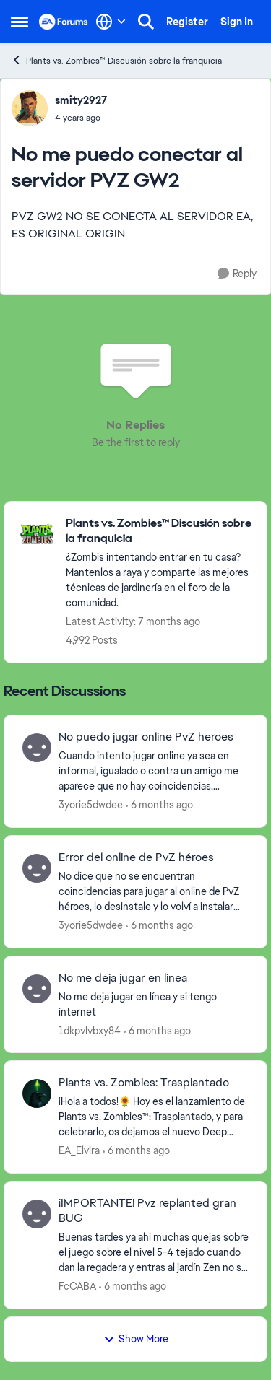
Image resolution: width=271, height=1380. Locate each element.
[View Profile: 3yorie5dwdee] (36, 747)
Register (187, 21)
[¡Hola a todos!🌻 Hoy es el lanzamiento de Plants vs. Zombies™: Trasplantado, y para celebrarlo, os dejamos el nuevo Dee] (154, 1117)
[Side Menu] (19, 21)
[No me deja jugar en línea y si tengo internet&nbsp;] (154, 1004)
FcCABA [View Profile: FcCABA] (77, 1286)
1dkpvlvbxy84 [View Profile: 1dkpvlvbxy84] (90, 1029)
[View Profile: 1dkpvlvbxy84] (36, 988)
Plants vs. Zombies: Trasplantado (144, 1082)
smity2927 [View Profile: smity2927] (81, 100)
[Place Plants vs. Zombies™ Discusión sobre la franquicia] (159, 531)
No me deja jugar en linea (123, 978)
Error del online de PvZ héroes (136, 857)
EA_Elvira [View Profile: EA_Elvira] (79, 1150)
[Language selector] (111, 21)
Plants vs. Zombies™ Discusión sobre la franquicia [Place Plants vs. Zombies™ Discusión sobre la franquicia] (116, 60)
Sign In (236, 21)
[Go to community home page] (63, 22)
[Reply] (237, 274)
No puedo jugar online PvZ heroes (146, 737)
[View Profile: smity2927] (30, 108)
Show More (135, 1338)
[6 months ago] (159, 805)
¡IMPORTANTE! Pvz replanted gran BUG (147, 1211)
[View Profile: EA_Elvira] (36, 1093)
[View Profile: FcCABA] (36, 1214)
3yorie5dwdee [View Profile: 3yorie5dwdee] (91, 804)
